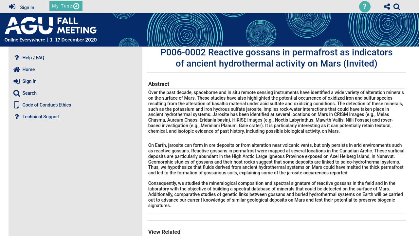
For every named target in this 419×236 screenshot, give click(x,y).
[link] (396, 6)
